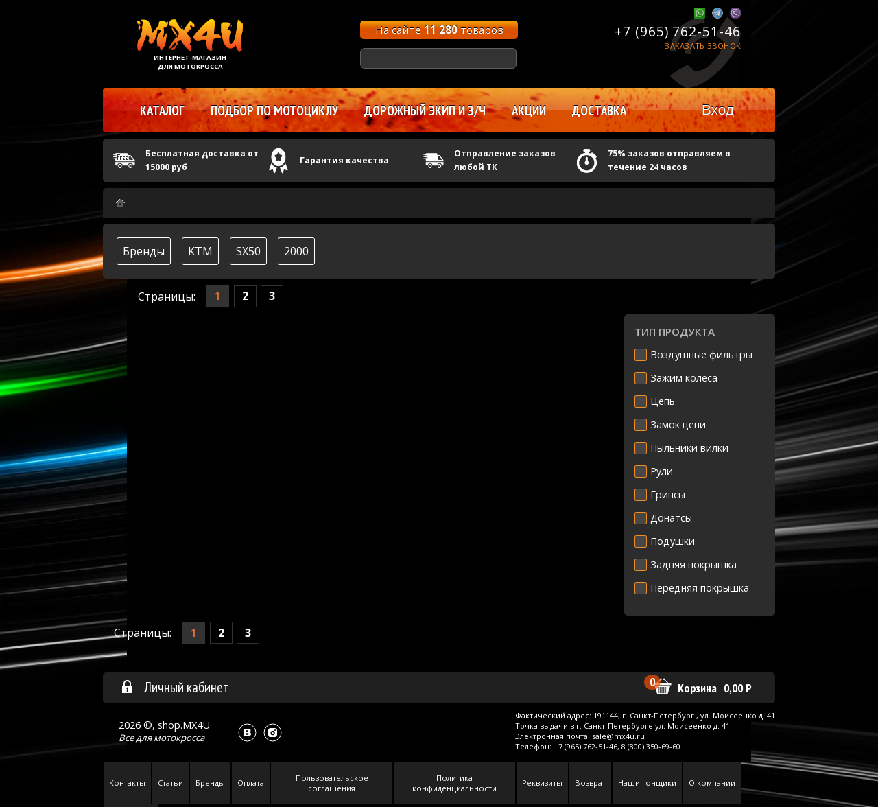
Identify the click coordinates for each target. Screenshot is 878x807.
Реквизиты (542, 782)
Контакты (127, 782)
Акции (529, 110)
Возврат (590, 782)
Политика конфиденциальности (454, 783)
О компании (712, 782)
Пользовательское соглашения (332, 783)
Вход (718, 109)
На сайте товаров (439, 29)
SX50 (248, 251)
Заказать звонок (703, 45)
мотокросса (179, 738)
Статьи (170, 782)
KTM (200, 251)
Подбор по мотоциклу (274, 110)
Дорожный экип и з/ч (425, 110)
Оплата (250, 782)
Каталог (162, 110)
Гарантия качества (344, 160)
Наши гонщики (647, 782)
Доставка (599, 110)
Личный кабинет (174, 687)
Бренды (144, 251)
